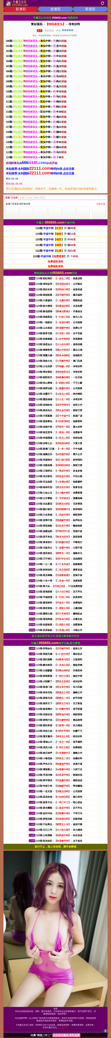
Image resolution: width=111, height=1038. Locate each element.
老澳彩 (55, 9)
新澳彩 (21, 9)
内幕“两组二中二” (55, 1035)
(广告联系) (63, 1027)
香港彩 (90, 9)
